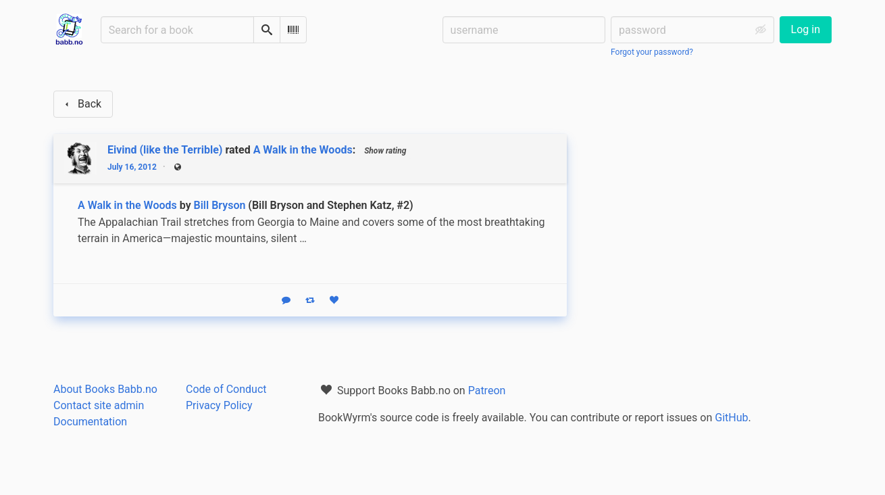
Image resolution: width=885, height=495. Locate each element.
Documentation (90, 421)
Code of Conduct (226, 389)
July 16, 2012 (132, 167)
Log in (805, 29)
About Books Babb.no (105, 389)
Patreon (487, 390)
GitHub (731, 417)
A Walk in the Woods (303, 149)
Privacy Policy (219, 405)
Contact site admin (98, 405)
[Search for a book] (177, 29)
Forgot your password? (652, 52)
